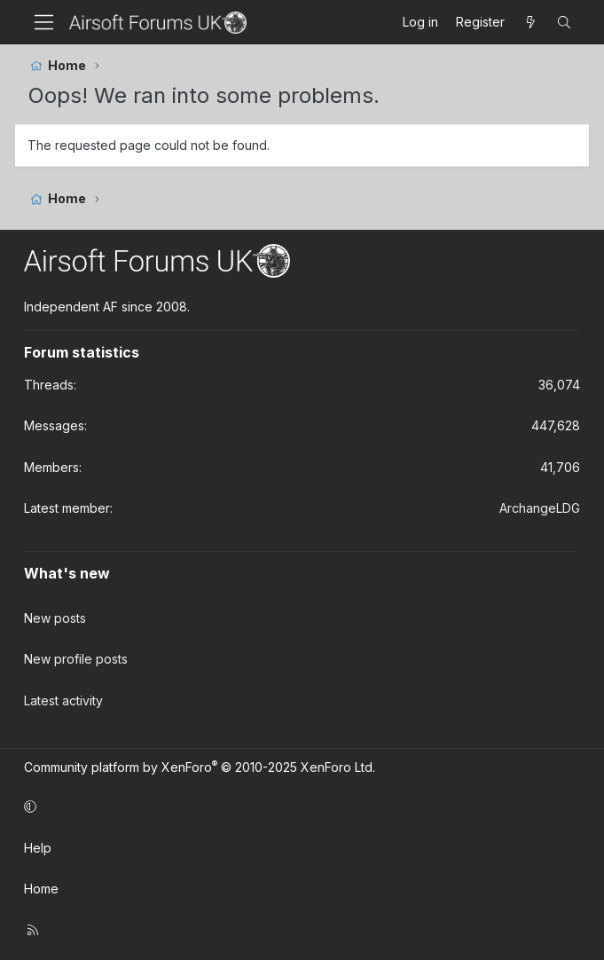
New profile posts (76, 658)
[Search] (564, 22)
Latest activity (63, 700)
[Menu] (44, 22)
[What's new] (530, 22)
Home (41, 888)
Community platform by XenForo (199, 767)
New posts (55, 618)
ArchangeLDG (539, 507)
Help (37, 847)
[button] (299, 806)
